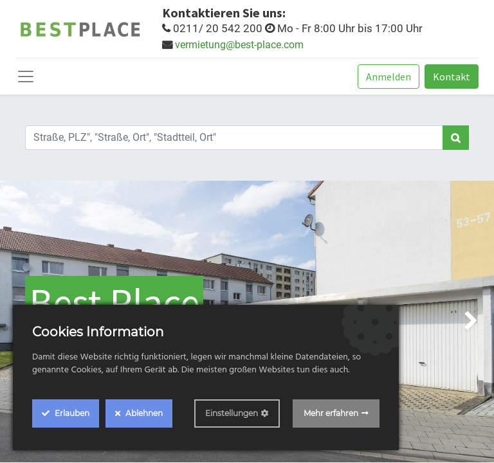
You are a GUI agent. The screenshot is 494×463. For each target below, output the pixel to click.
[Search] (456, 137)
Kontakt (451, 76)
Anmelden (388, 76)
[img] (474, 321)
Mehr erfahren (331, 413)
